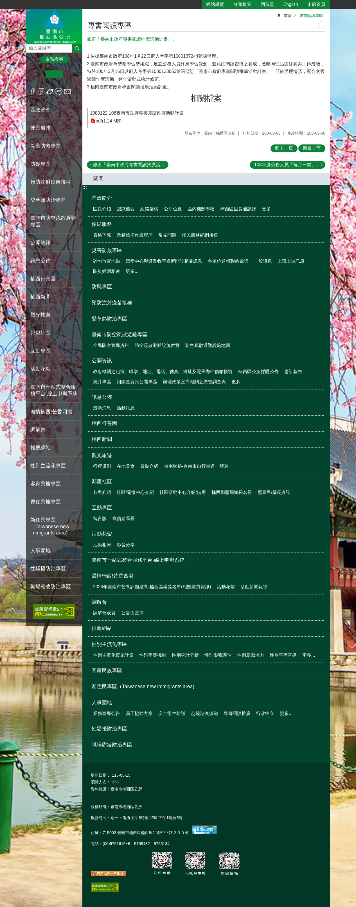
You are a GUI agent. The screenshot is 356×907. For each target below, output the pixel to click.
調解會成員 (104, 612)
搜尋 (30, 46)
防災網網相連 (106, 271)
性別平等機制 (152, 655)
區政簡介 (102, 198)
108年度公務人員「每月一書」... (286, 164)
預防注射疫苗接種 (50, 182)
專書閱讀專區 (311, 15)
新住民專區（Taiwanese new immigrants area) (49, 526)
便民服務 (102, 224)
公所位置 (173, 208)
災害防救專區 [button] (45, 146)
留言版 (100, 518)
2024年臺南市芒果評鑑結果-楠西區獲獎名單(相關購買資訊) (152, 586)
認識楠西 (126, 208)
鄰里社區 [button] (40, 333)
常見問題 (167, 235)
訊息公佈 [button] (40, 261)
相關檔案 (206, 98)
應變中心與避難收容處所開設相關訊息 (164, 261)
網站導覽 (215, 4)
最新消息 (102, 407)
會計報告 (293, 371)
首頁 (288, 15)
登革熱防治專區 (48, 200)
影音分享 (126, 544)
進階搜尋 (54, 59)
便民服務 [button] (40, 128)
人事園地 (102, 702)
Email (67, 91)
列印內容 (321, 24)
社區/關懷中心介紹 (135, 492)
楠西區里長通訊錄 (238, 208)
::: (28, 10)
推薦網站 (40, 448)
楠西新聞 (40, 297)
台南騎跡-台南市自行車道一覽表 (196, 466)
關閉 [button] (98, 178)
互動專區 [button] (40, 351)
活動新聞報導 (253, 586)
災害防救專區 (107, 250)
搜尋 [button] (77, 48)
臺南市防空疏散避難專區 (119, 334)
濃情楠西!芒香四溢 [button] (51, 411)
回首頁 (267, 4)
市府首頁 (316, 4)
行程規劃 (102, 466)
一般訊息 (263, 261)
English (290, 4)
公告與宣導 (132, 612)
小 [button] (37, 74)
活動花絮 (102, 534)
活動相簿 (102, 544)
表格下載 (102, 235)
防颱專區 (40, 164)
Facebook (32, 91)
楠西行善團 (43, 279)
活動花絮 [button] (40, 369)
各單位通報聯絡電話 (228, 261)
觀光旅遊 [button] (40, 315)
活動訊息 (126, 407)
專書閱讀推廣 (237, 713)
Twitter (50, 91)
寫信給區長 (123, 518)
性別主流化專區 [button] (48, 466)
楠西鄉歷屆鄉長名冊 (231, 492)
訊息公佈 (102, 397)
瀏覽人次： (101, 782)
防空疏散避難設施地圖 (207, 345)
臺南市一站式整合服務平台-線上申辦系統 (54, 390)
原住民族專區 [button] (45, 502)
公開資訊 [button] (40, 243)
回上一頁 (284, 148)
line (58, 91)
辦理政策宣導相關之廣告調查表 (194, 381)
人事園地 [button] (40, 550)
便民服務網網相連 (200, 235)
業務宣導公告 (106, 713)
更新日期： (101, 775)
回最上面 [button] (312, 148)
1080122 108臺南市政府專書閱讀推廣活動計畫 (137, 113)
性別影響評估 (217, 655)
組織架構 (149, 208)
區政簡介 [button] (40, 110)
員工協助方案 (139, 713)
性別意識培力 (250, 655)
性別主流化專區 (109, 644)
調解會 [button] (38, 430)
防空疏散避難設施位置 (157, 345)
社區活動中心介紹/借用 (182, 492)
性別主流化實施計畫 (113, 655)
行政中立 (265, 713)
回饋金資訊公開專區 (137, 381)
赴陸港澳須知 (204, 713)
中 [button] (54, 74)
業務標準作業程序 (135, 235)
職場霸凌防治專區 (50, 586)
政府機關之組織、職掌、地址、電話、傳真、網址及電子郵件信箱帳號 (163, 371)
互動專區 (102, 508)
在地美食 (126, 466)
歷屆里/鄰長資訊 (274, 492)
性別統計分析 (185, 655)
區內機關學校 (201, 208)
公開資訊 (102, 361)
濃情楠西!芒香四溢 (113, 576)
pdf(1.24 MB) (108, 121)
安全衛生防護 (171, 713)
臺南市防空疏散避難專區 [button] (53, 221)
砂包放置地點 (106, 261)
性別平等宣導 (283, 655)
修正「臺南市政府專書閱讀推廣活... (128, 164)
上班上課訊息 (291, 261)
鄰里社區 (102, 481)
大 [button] (71, 74)
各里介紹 (102, 492)
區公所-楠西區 (54, 26)
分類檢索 (242, 4)
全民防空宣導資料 (111, 345)
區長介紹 (102, 208)
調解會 (99, 602)
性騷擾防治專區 (48, 568)
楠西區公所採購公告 (258, 371)
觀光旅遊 (102, 455)
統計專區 (102, 381)
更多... (268, 208)
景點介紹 (149, 466)
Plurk (41, 91)
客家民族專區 (45, 484)
